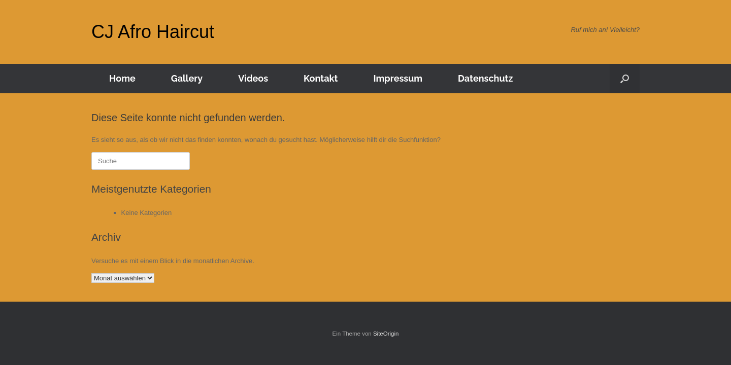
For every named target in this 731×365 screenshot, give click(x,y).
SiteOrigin (386, 334)
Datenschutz (485, 78)
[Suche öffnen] (625, 78)
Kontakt (321, 78)
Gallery (187, 78)
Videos (253, 78)
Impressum (397, 78)
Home (122, 78)
